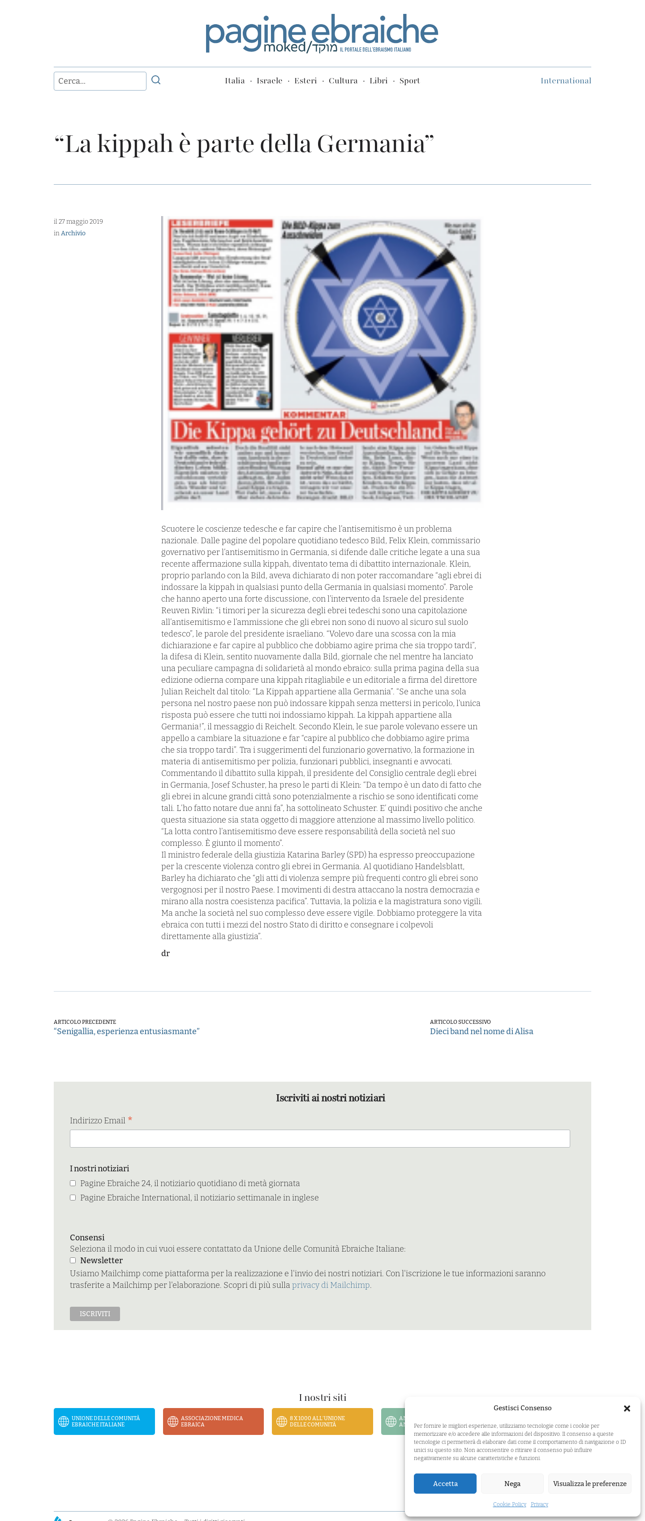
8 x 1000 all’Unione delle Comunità (317, 1421)
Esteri (305, 81)
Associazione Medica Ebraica (212, 1421)
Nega (512, 1484)
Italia (235, 81)
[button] (627, 1408)
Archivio (73, 233)
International (566, 81)
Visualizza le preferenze (590, 1484)
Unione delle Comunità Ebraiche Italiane (106, 1421)
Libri (379, 81)
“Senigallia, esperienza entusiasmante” (127, 1031)
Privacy (539, 1504)
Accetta (445, 1484)
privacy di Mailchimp (331, 1285)
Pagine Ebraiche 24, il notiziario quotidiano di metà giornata (190, 1183)
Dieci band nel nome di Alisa (481, 1031)
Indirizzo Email (101, 1121)
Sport (410, 81)
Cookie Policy (509, 1504)
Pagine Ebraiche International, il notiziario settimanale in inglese (199, 1198)
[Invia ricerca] (155, 81)
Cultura (343, 81)
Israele (270, 81)
